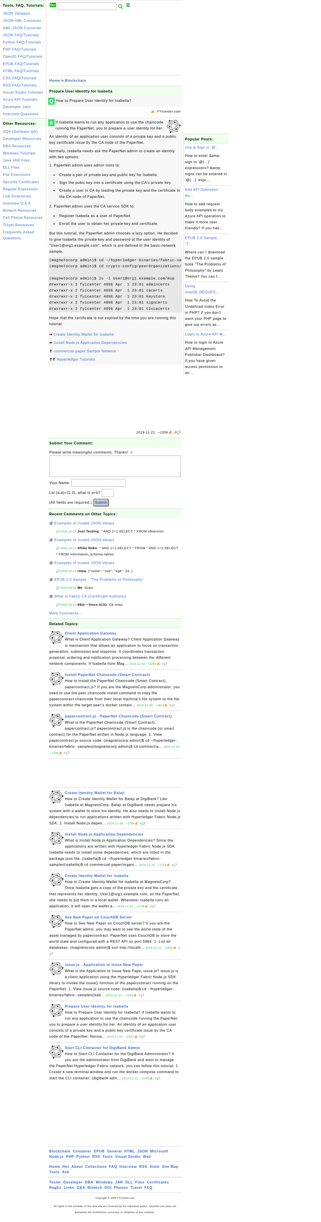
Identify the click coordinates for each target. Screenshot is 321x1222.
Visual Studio (128, 1161)
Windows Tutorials (19, 153)
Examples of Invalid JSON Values (84, 528)
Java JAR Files (16, 160)
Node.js (56, 1161)
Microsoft (159, 1156)
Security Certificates (21, 182)
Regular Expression (20, 189)
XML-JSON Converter (22, 28)
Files (139, 1187)
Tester (55, 1187)
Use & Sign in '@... (202, 147)
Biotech (95, 1192)
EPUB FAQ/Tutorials (21, 64)
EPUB (99, 1156)
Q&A (81, 1192)
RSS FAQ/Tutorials (20, 85)
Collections (96, 1171)
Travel (136, 1192)
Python (83, 1161)
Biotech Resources (20, 210)
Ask (65, 1176)
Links (69, 1192)
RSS (96, 1161)
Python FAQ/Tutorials (22, 42)
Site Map (170, 1171)
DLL (129, 1187)
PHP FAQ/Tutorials (20, 49)
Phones (121, 1192)
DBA (89, 1187)
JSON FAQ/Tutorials (21, 35)
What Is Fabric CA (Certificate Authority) (90, 601)
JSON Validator (16, 13)
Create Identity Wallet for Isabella (84, 334)
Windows (104, 1187)
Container (82, 1156)
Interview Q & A (17, 203)
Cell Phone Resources (23, 218)
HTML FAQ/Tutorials (21, 71)
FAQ (113, 1171)
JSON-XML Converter (22, 21)
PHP (70, 1161)
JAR (119, 1187)
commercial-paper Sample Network (85, 351)
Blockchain (75, 80)
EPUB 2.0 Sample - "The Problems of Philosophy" (99, 584)
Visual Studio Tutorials (23, 92)
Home (54, 80)
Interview (128, 1171)
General (114, 1156)
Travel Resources (18, 225)
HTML (129, 1156)
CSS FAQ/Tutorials (20, 78)
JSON (142, 1156)
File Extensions (17, 175)
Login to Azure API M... (205, 334)
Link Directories (17, 196)
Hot (65, 1171)
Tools (108, 1161)
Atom (155, 1171)
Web (147, 1161)
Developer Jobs (17, 107)
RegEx (55, 1192)
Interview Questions (21, 114)
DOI (108, 1192)
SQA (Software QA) (20, 131)
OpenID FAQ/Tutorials (22, 56)
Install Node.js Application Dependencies (90, 343)
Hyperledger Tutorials (76, 359)
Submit (101, 507)
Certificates (158, 1187)
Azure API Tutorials (20, 99)
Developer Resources (22, 139)
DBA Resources (17, 146)
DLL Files (11, 167)
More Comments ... (66, 618)
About (77, 1171)
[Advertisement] (24, 309)
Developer (72, 1187)
